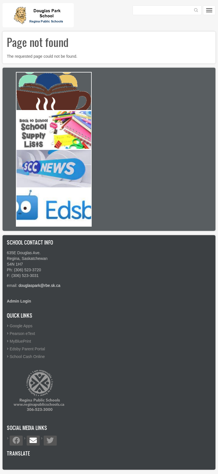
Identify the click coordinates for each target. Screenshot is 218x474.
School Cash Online (27, 356)
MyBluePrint (20, 341)
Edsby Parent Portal (27, 349)
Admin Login (19, 301)
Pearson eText (22, 333)
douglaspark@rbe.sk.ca (39, 285)
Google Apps (21, 326)
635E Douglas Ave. (24, 253)
